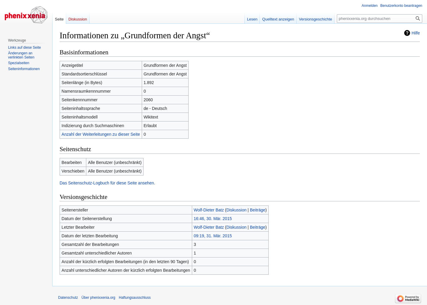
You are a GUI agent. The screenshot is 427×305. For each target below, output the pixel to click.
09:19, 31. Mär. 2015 (213, 235)
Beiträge (257, 210)
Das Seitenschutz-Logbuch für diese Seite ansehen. (107, 183)
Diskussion (237, 210)
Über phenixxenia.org (98, 297)
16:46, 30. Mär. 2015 (213, 218)
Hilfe (416, 33)
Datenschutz (68, 297)
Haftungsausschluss (135, 297)
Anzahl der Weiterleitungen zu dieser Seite (101, 134)
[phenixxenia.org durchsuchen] (379, 18)
